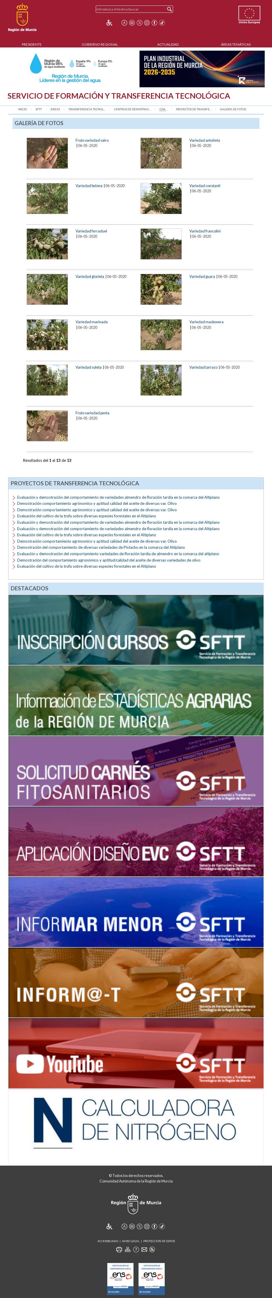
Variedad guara (202, 276)
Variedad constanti (204, 185)
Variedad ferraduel (91, 231)
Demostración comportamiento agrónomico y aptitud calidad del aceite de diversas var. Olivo (97, 503)
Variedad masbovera (206, 321)
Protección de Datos (159, 1241)
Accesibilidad (107, 1241)
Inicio (22, 109)
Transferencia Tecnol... (87, 109)
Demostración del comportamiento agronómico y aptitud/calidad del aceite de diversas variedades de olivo (108, 560)
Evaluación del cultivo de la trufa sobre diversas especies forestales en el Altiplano (86, 516)
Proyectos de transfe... (193, 109)
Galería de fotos (233, 109)
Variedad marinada (92, 321)
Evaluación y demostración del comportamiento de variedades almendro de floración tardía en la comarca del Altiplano (118, 497)
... (163, 109)
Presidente (32, 44)
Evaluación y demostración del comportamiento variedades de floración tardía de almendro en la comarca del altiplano (118, 553)
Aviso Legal (131, 1241)
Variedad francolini (205, 231)
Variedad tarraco (203, 367)
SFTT (39, 109)
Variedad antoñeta (204, 140)
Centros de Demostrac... (132, 109)
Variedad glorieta (90, 276)
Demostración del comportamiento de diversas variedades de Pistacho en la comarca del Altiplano (101, 547)
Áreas (55, 109)
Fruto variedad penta (92, 413)
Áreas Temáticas (236, 44)
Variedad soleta (89, 367)
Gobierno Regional (100, 44)
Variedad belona (89, 185)
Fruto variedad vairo (92, 140)
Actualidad (168, 44)
